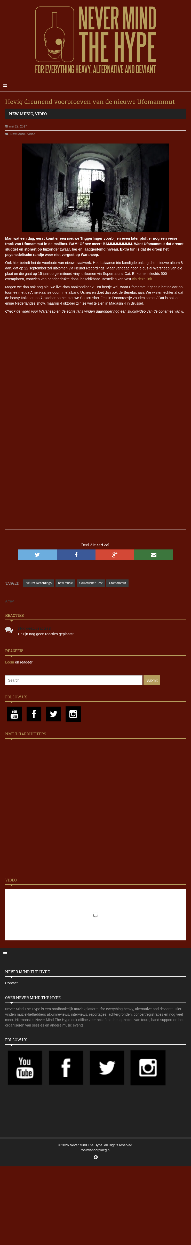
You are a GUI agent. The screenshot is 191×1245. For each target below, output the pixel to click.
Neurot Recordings (39, 583)
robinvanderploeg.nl (95, 1150)
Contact (11, 983)
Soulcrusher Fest (91, 583)
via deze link (142, 279)
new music (65, 583)
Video (41, 113)
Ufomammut (117, 583)
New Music (21, 113)
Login (10, 662)
